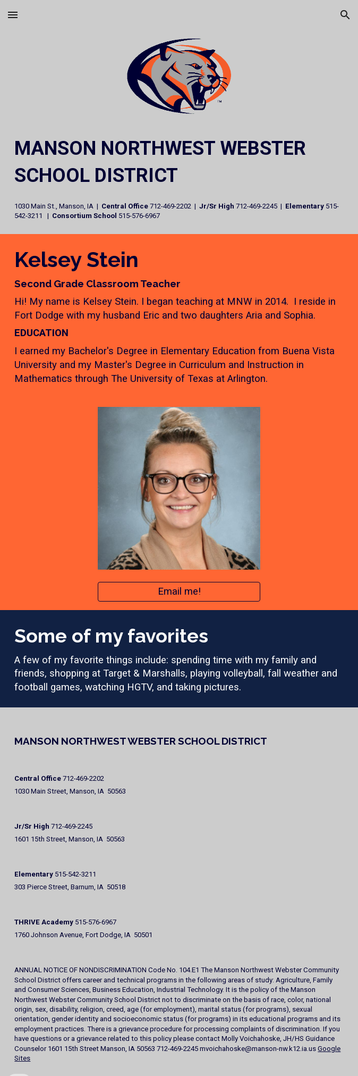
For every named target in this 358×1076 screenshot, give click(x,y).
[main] (178, 178)
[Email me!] (178, 591)
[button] (12, 14)
